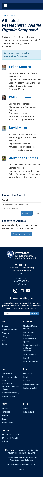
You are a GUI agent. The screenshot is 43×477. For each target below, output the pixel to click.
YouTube (28, 290)
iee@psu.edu (21, 284)
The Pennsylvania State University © (21, 464)
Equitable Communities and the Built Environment (31, 348)
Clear (37, 213)
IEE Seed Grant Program (10, 435)
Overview (5, 326)
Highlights (26, 408)
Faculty (25, 377)
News (4, 403)
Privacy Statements (14, 457)
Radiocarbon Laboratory (10, 393)
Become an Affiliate (21, 234)
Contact (4, 344)
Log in (21, 469)
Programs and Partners (10, 329)
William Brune (20, 97)
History (4, 337)
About (4, 321)
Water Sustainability (30, 354)
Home (4, 15)
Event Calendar (28, 412)
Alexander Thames (23, 158)
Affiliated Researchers (31, 384)
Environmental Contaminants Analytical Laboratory (10, 386)
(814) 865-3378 (19, 281)
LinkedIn (21, 290)
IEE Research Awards (31, 361)
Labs (4, 369)
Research (27, 321)
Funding (5, 430)
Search (5, 200)
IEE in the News (7, 423)
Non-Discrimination (29, 457)
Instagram (15, 290)
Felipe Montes (20, 67)
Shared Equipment (8, 396)
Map (21, 273)
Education (5, 333)
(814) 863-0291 (21, 278)
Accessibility (14, 460)
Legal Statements (26, 460)
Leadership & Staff (30, 388)
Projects (26, 358)
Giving (4, 340)
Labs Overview (7, 373)
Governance (27, 373)
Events (26, 403)
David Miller (18, 128)
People (12, 15)
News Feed (6, 412)
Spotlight (5, 408)
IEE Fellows (27, 381)
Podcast (5, 415)
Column (4, 419)
